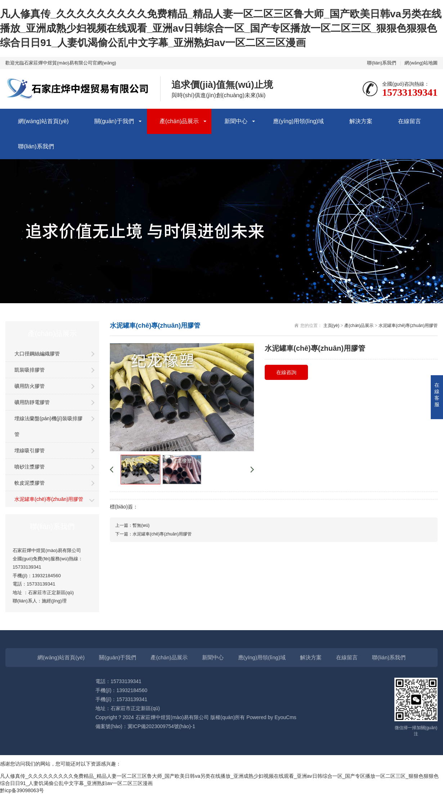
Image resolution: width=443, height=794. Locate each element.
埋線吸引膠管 (29, 450)
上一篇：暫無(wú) (132, 525)
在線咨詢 (286, 372)
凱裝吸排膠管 (29, 370)
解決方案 (360, 121)
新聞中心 (235, 121)
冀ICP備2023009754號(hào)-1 (161, 726)
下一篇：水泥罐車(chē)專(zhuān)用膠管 (153, 534)
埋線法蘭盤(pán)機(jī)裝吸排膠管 (48, 426)
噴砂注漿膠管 (29, 467)
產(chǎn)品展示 (179, 121)
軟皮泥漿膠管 (29, 483)
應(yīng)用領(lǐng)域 (298, 121)
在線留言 (409, 121)
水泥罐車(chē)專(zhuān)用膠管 (48, 499)
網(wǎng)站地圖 (421, 63)
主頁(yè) (331, 325)
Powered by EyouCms (270, 717)
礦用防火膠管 (29, 386)
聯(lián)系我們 (381, 63)
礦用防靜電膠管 (32, 402)
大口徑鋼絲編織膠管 (37, 353)
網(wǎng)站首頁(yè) (43, 121)
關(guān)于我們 (114, 121)
